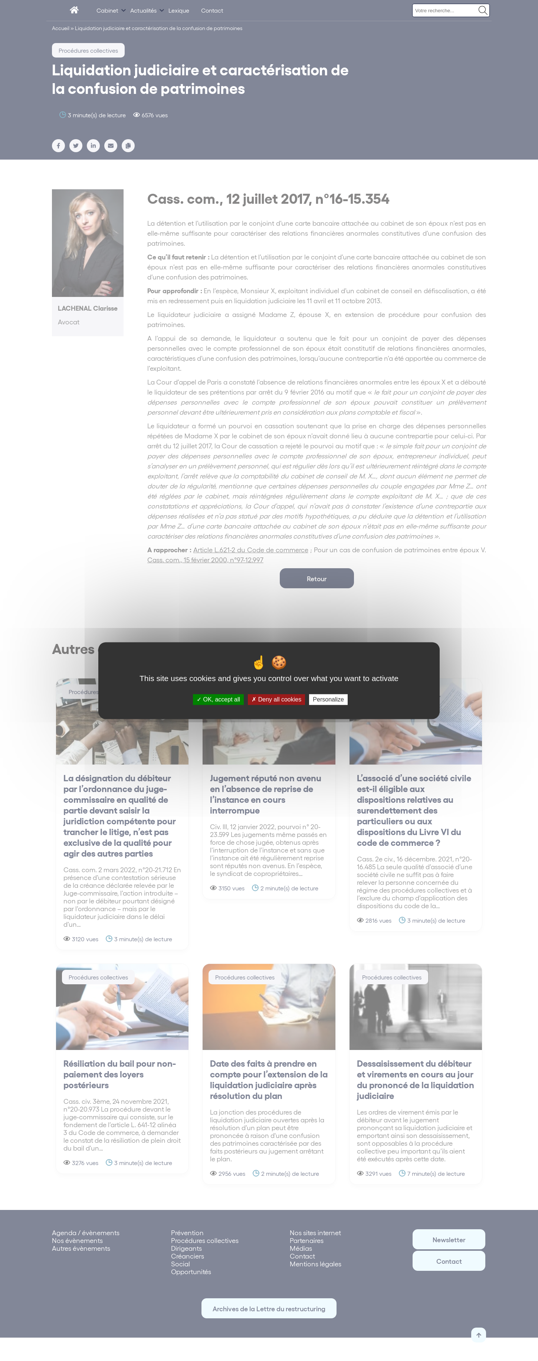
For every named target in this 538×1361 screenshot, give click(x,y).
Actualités (143, 10)
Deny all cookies (276, 699)
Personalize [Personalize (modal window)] (328, 699)
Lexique (178, 10)
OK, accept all (218, 699)
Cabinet (107, 10)
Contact (212, 10)
